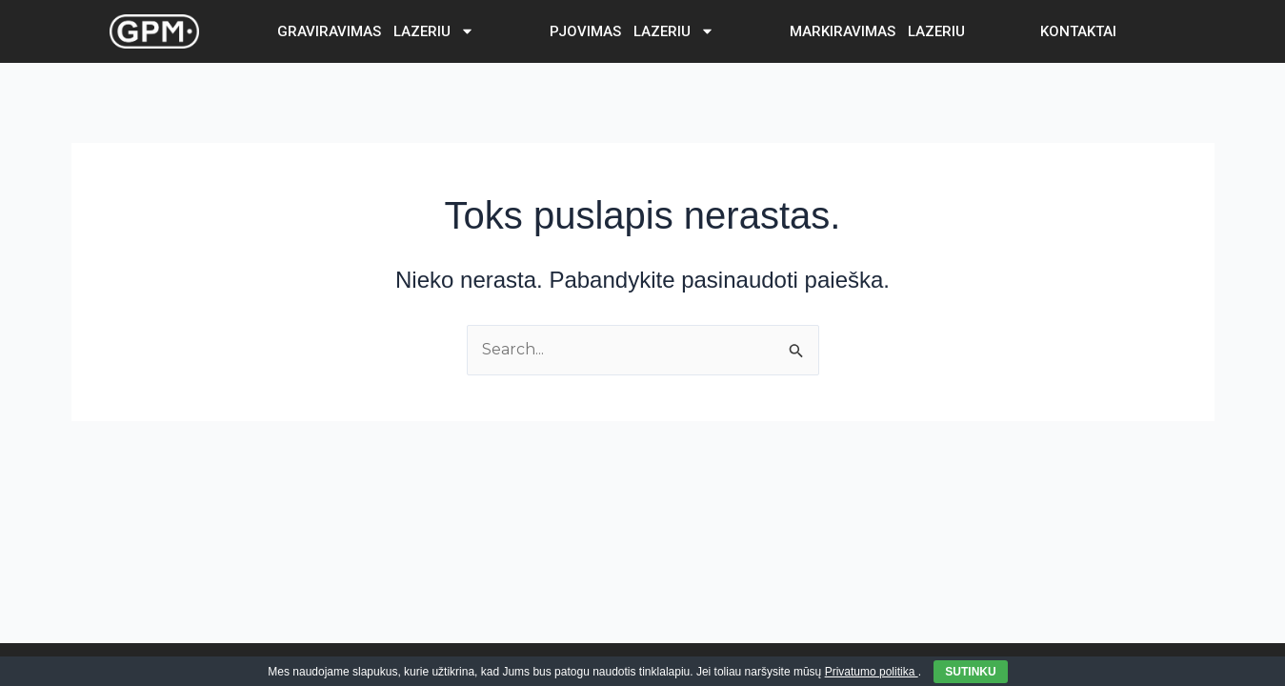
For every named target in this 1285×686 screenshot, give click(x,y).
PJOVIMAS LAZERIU (632, 31)
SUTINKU (970, 671)
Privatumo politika (871, 671)
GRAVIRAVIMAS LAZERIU (375, 31)
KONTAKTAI (1078, 31)
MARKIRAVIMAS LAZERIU (877, 31)
